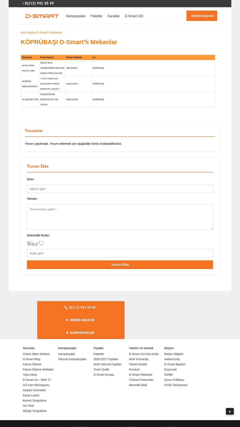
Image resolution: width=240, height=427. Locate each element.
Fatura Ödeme (32, 339)
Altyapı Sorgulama (34, 385)
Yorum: (32, 198)
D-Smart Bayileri (174, 339)
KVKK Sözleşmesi (176, 359)
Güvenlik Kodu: (38, 235)
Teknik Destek (138, 339)
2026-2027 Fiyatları (106, 334)
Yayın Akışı (30, 349)
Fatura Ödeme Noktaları (38, 344)
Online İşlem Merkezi (36, 328)
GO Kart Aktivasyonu (36, 359)
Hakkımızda (172, 334)
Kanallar (114, 16)
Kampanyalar (75, 16)
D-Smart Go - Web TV (37, 354)
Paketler (96, 16)
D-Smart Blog (31, 334)
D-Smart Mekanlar (140, 349)
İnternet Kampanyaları (72, 334)
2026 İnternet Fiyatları (108, 339)
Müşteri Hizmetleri (34, 365)
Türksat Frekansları (141, 354)
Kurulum (134, 344)
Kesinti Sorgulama (34, 375)
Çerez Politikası (174, 354)
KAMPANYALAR (176, 308)
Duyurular (170, 344)
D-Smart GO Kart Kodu (144, 328)
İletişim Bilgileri (174, 328)
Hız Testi (28, 380)
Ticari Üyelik (101, 344)
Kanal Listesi (31, 370)
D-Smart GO (134, 16)
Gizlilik (168, 349)
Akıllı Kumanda (138, 334)
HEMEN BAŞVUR (202, 16)
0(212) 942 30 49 (39, 3)
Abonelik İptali (138, 359)
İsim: (30, 179)
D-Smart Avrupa (104, 349)
